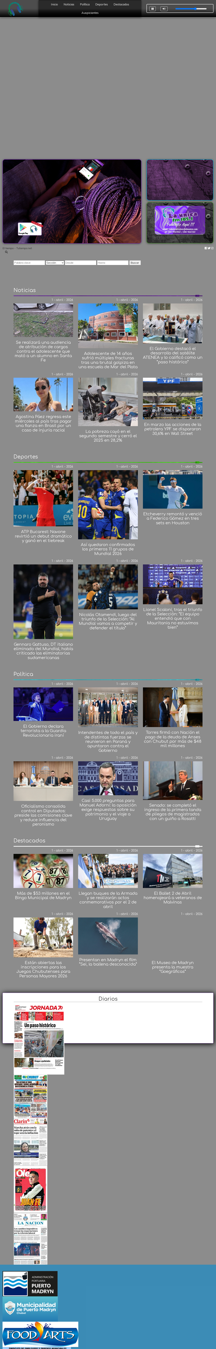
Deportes (101, 4)
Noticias (69, 4)
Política (85, 4)
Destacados (121, 4)
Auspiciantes (90, 13)
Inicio (54, 4)
